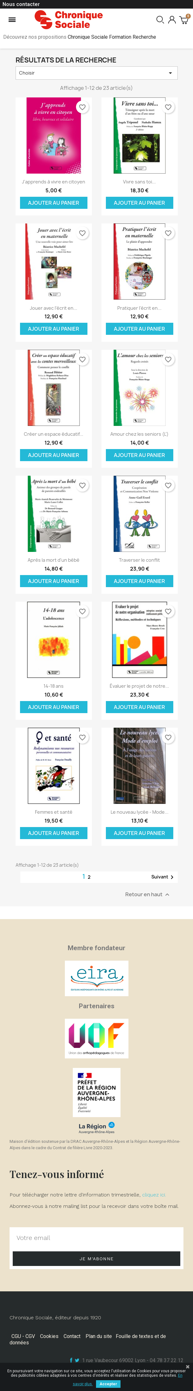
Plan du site (99, 1336)
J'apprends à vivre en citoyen (53, 182)
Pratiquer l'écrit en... (139, 308)
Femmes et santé (53, 812)
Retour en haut (148, 895)
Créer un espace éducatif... (53, 434)
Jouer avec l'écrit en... (53, 308)
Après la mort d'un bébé (53, 560)
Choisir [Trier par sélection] (96, 73)
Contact (72, 1336)
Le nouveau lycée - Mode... (140, 812)
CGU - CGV (23, 1336)
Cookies (49, 1336)
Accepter (108, 1384)
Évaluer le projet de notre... (139, 686)
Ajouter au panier (53, 202)
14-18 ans (54, 686)
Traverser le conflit (139, 560)
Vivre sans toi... (139, 182)
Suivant (163, 877)
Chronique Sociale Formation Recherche (112, 37)
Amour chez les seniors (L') (139, 434)
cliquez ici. (154, 1195)
